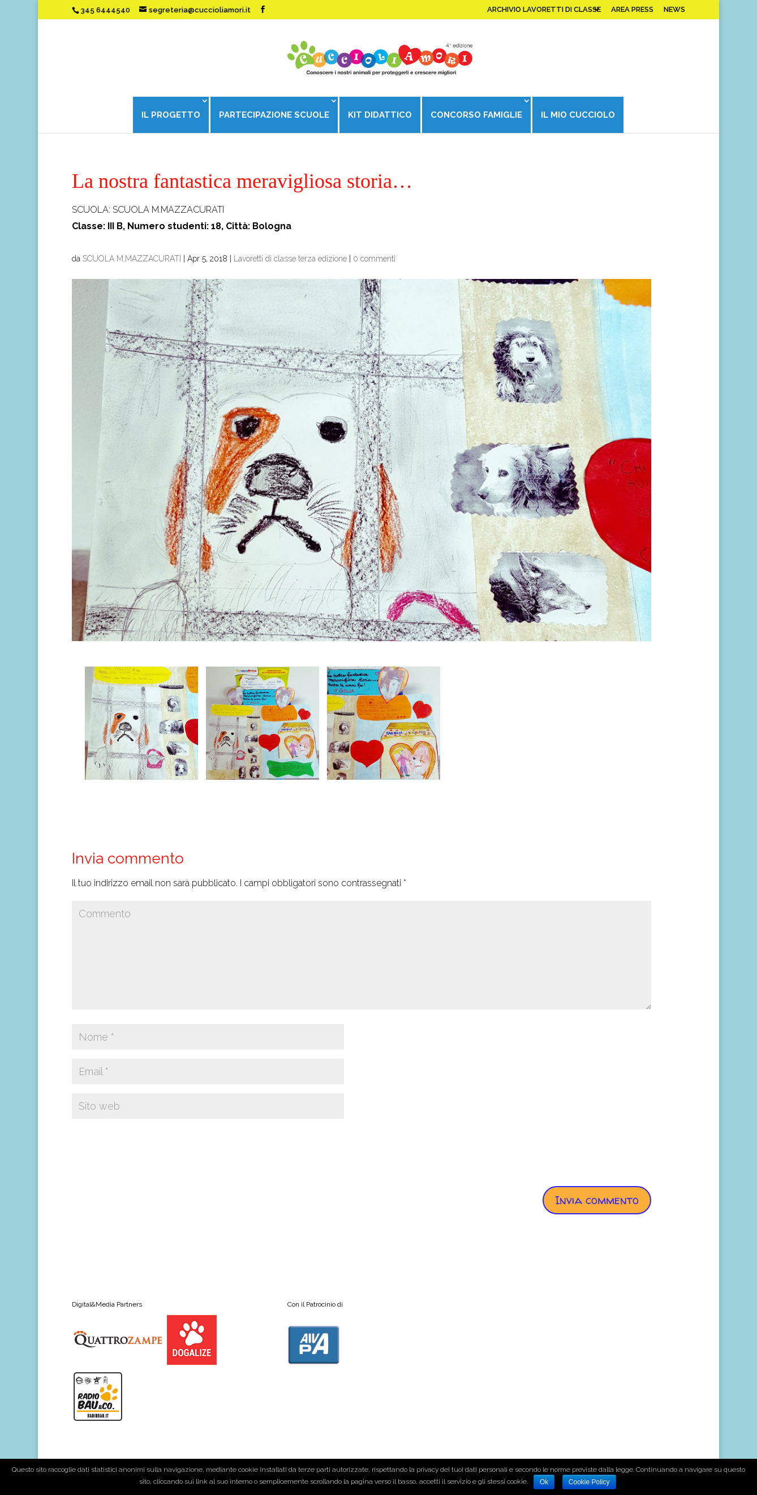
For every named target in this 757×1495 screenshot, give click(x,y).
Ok (544, 1482)
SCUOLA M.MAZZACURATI (132, 258)
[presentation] (158, 1150)
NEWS (674, 10)
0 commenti (374, 258)
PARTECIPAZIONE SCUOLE (273, 115)
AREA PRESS (632, 10)
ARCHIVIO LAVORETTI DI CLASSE (544, 10)
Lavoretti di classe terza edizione (290, 258)
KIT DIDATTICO (380, 115)
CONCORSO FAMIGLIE (477, 115)
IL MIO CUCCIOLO (579, 115)
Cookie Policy (589, 1482)
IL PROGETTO (169, 115)
